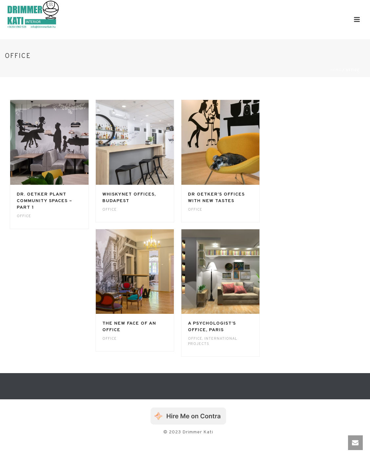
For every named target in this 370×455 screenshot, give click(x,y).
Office (24, 216)
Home (335, 70)
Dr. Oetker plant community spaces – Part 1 (44, 201)
